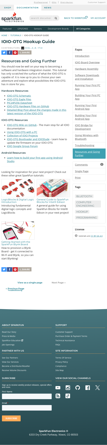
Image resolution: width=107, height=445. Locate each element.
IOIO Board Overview (87, 62)
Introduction (82, 56)
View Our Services (10, 362)
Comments (89, 166)
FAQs (57, 344)
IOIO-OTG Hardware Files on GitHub (28, 106)
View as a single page (30, 282)
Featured (9, 28)
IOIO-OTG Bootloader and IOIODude (28, 139)
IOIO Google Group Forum (22, 146)
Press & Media (8, 336)
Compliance (60, 366)
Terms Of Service (63, 358)
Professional (41, 2)
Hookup (82, 213)
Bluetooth (84, 198)
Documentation (28, 7)
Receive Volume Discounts (14, 370)
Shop (7, 7)
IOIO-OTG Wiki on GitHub (22, 124)
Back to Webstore (76, 18)
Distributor (66, 2)
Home (4, 35)
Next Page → (59, 282)
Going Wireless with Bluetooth (86, 138)
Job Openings (8, 344)
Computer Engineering (85, 206)
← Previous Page (15, 289)
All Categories (83, 28)
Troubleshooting (84, 146)
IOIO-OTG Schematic (19, 95)
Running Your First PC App (87, 87)
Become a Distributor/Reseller (16, 366)
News (48, 7)
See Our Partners (10, 358)
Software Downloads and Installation (87, 77)
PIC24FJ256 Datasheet (19, 102)
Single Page (81, 173)
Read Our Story (9, 332)
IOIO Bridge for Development (84, 128)
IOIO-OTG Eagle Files (19, 98)
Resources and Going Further (87, 155)
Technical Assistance (65, 340)
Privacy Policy (61, 362)
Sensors (38, 28)
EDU (54, 2)
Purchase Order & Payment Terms (71, 336)
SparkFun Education (12, 340)
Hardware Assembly (86, 69)
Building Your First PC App (87, 97)
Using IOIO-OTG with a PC (22, 132)
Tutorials (15, 35)
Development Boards (58, 28)
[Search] (55, 18)
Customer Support (97, 2)
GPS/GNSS (23, 28)
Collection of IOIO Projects (22, 135)
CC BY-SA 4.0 (97, 238)
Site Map (59, 370)
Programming (86, 219)
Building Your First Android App (86, 118)
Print (78, 179)
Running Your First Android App (86, 107)
